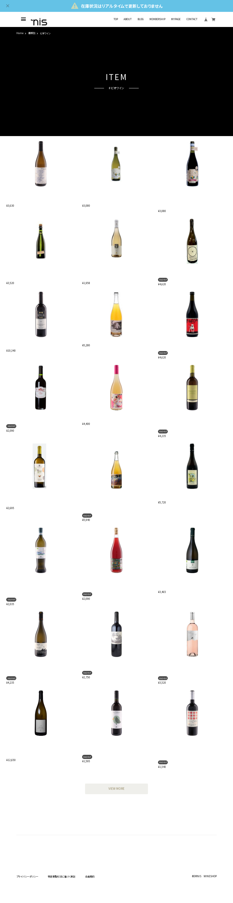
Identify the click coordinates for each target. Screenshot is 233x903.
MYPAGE (176, 19)
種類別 (31, 33)
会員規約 (90, 876)
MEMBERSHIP (157, 19)
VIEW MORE (116, 788)
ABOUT (128, 19)
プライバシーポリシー (27, 876)
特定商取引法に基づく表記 (61, 876)
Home (19, 33)
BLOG (140, 19)
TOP (116, 19)
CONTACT (191, 19)
